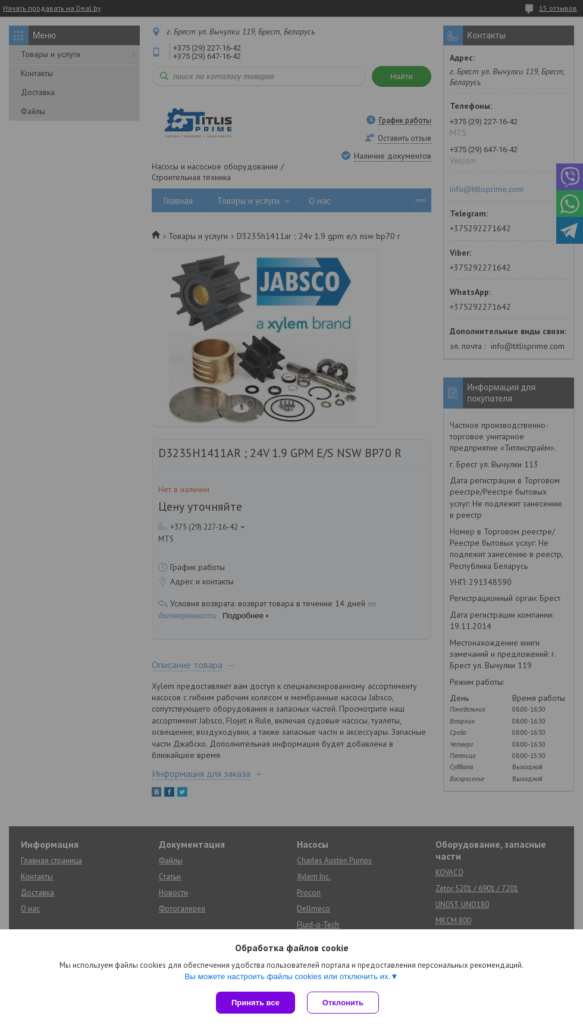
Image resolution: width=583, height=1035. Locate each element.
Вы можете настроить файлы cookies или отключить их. (287, 976)
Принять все (255, 1002)
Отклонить (342, 1002)
